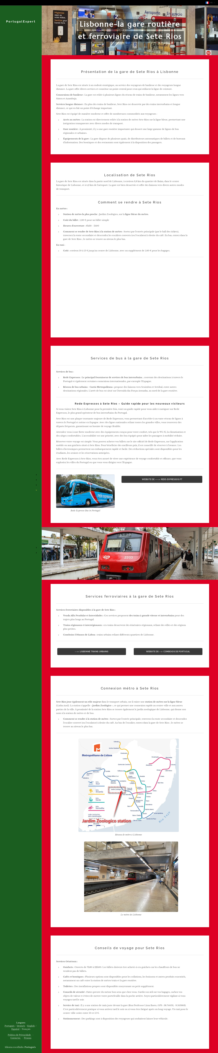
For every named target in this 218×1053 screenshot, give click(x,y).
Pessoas (27, 1038)
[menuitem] (21, 466)
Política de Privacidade (19, 1035)
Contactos (15, 1038)
